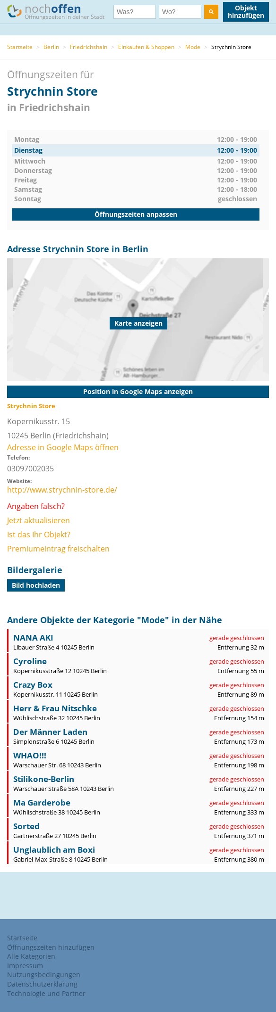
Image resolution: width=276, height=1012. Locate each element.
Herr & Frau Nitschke (55, 708)
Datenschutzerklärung (42, 983)
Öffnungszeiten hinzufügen (51, 947)
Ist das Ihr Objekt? (38, 534)
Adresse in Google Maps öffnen (63, 447)
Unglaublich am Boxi (54, 849)
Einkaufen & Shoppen (146, 47)
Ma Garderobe (41, 802)
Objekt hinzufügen (246, 11)
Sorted (26, 826)
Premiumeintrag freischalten (58, 548)
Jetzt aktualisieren (38, 520)
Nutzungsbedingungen (43, 974)
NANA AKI (33, 637)
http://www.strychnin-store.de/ (62, 490)
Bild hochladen (36, 585)
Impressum (25, 965)
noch (60, 11)
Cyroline (30, 661)
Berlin (51, 47)
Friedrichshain (88, 47)
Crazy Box (32, 684)
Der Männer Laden (50, 731)
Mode (192, 47)
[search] (211, 12)
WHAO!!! (29, 755)
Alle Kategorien (31, 956)
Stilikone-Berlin (43, 778)
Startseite (20, 47)
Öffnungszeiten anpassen (136, 214)
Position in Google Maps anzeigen (138, 391)
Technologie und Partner (46, 993)
